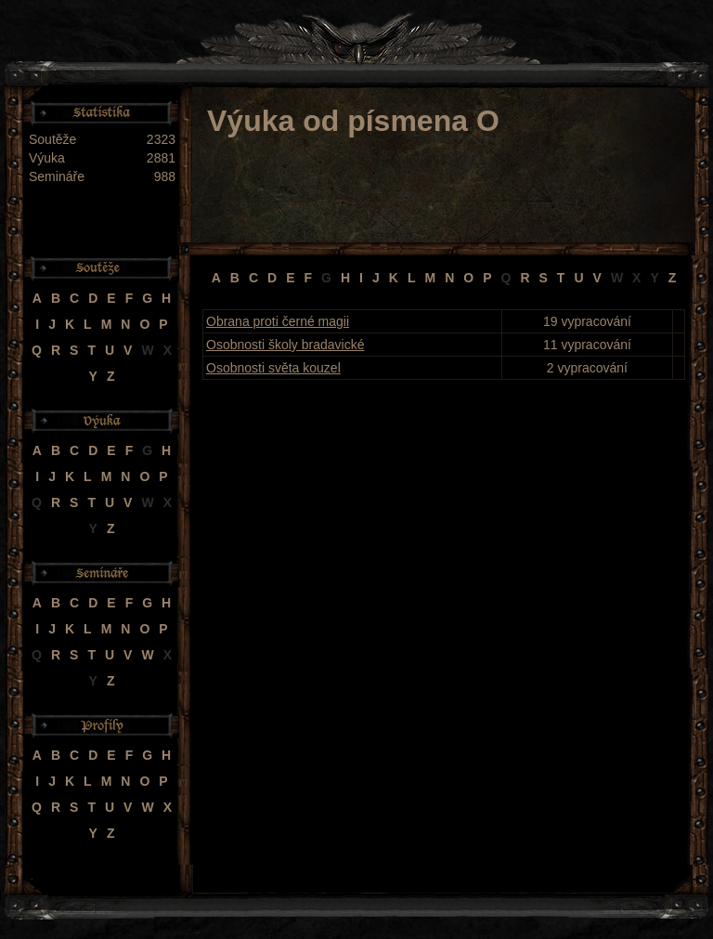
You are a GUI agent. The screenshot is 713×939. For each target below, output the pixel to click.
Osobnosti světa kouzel (273, 367)
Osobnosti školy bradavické (285, 344)
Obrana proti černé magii (277, 321)
